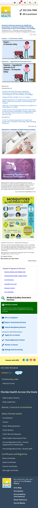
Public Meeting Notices (11, 426)
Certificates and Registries (14, 454)
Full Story (33, 34)
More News (32, 126)
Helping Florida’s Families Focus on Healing (16, 97)
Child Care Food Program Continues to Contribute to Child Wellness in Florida (19, 106)
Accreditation (8, 418)
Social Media (19, 503)
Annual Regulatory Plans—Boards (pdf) (17, 449)
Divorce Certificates (10, 466)
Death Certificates (9, 462)
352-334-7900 (28, 10)
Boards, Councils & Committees (17, 407)
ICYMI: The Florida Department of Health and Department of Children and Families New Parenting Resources (19, 121)
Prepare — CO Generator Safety (12, 38)
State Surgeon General (11, 398)
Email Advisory (20, 500)
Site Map (18, 488)
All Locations (28, 14)
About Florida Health (12, 413)
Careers (5, 422)
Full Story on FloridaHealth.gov (25, 191)
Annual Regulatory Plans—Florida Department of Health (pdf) (15, 443)
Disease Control (9, 288)
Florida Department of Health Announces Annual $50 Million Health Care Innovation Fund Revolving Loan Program (19, 101)
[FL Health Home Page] (6, 12)
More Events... (32, 261)
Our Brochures (9, 280)
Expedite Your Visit (10, 284)
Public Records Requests (12, 434)
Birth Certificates (9, 458)
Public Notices (8, 430)
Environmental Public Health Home (15, 276)
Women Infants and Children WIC (15, 272)
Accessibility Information (19, 495)
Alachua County (8, 383)
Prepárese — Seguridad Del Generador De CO (16, 61)
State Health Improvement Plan (14, 438)
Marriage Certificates (10, 470)
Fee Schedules (9, 292)
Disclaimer (18, 491)
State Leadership (9, 402)
